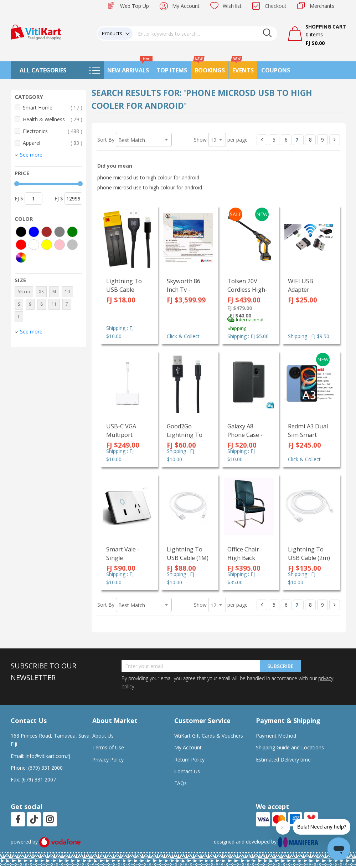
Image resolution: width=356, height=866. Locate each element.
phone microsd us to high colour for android (148, 177)
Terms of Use (108, 747)
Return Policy (189, 759)
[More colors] (21, 257)
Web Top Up (134, 5)
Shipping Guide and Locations (290, 747)
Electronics (53, 131)
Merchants (322, 5)
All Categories (43, 70)
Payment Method (276, 735)
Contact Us (187, 771)
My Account (186, 5)
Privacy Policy (108, 759)
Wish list (232, 5)
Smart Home (53, 107)
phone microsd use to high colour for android (149, 187)
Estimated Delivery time (283, 759)
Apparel (53, 143)
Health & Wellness (53, 119)
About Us (103, 735)
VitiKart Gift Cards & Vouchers (208, 735)
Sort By (105, 139)
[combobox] (205, 33)
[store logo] (36, 31)
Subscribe (280, 666)
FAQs (180, 783)
